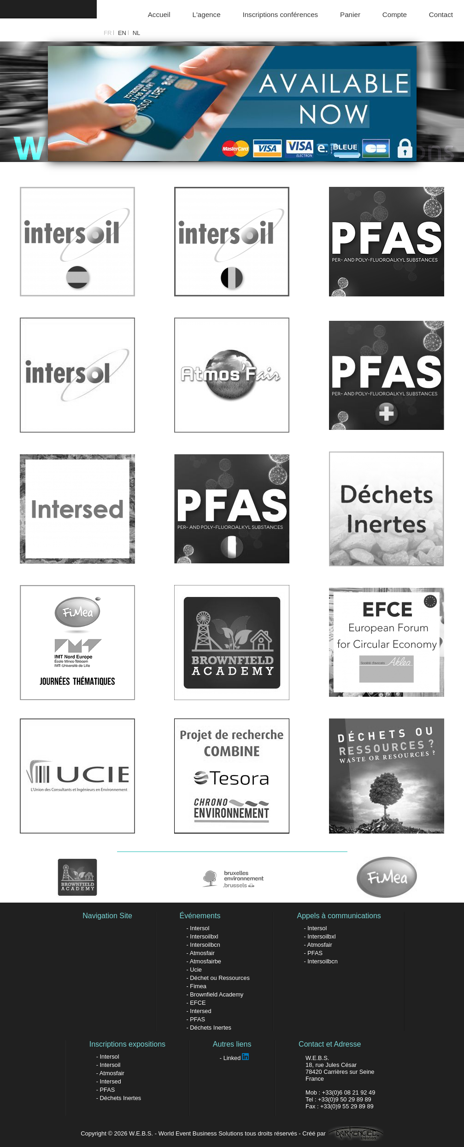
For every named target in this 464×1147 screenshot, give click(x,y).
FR (108, 32)
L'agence (206, 14)
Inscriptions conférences (280, 14)
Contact (441, 14)
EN (122, 32)
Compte (394, 14)
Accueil (159, 14)
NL (137, 32)
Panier (350, 14)
